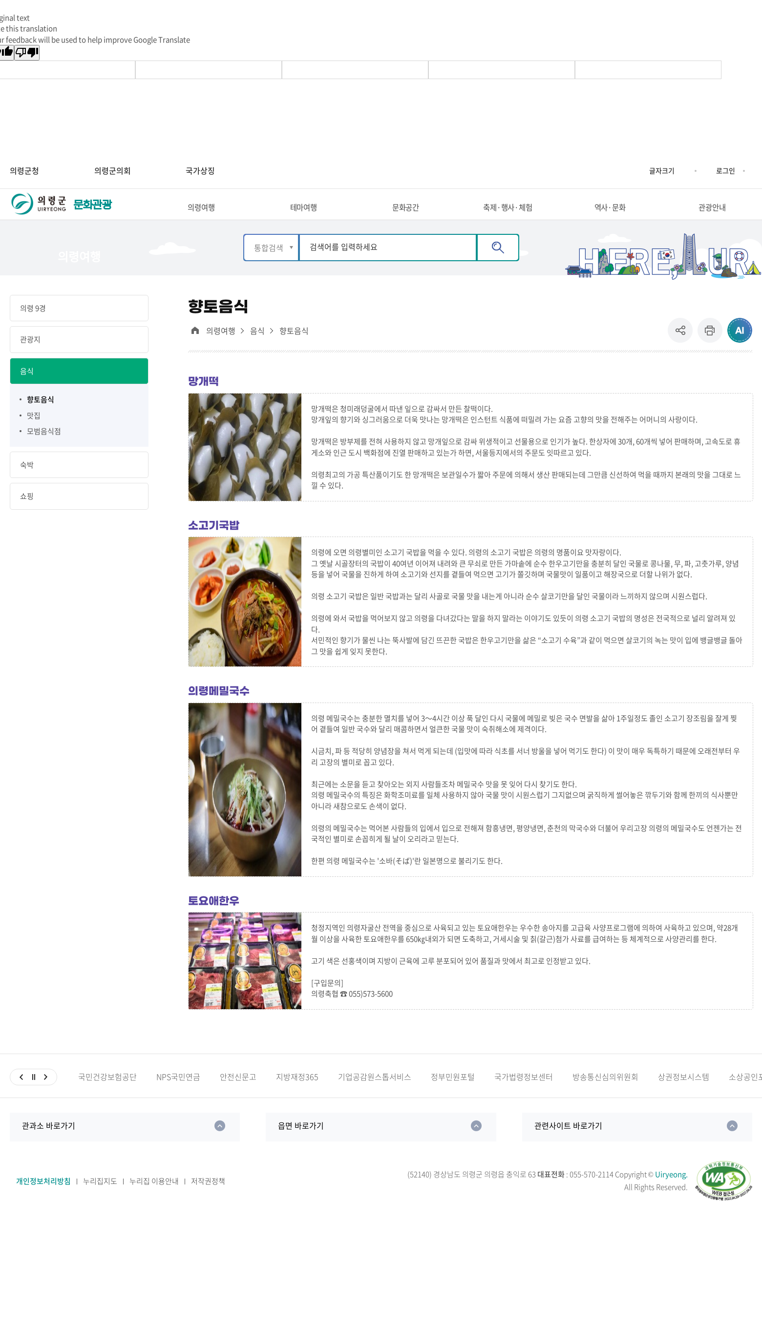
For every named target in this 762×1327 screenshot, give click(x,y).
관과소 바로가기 (48, 1142)
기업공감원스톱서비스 (374, 1093)
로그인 (725, 170)
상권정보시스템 (683, 1093)
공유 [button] (683, 347)
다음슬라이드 (46, 1094)
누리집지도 (100, 1197)
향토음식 (294, 347)
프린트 (710, 347)
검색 (498, 264)
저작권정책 (208, 1197)
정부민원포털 (453, 1093)
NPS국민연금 (178, 1093)
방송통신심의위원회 (605, 1093)
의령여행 (220, 347)
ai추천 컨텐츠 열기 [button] (739, 347)
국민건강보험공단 (107, 1093)
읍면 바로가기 (301, 1142)
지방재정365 (297, 1093)
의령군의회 (112, 170)
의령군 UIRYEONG (39, 214)
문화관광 (92, 213)
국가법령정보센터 (523, 1093)
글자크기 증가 (642, 171)
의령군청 (24, 170)
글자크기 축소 (682, 171)
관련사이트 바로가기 (568, 1142)
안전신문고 (238, 1093)
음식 (257, 347)
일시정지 (33, 1094)
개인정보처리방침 (43, 1197)
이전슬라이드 (21, 1094)
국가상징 (200, 170)
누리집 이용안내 (154, 1197)
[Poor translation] (27, 53)
